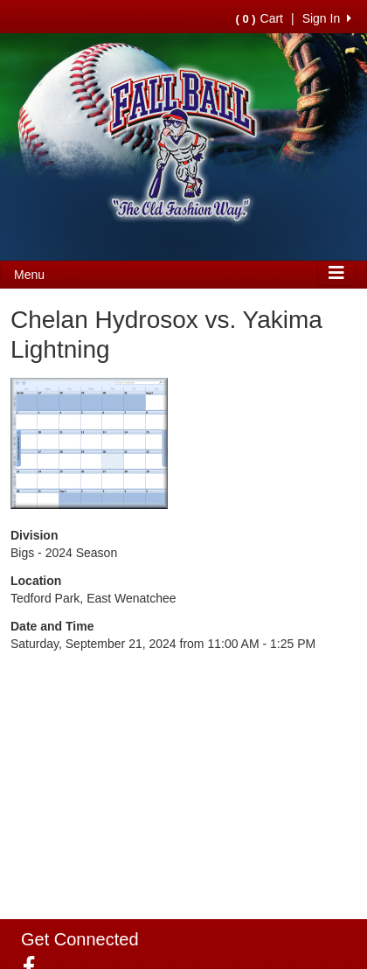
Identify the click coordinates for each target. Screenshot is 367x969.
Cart (259, 18)
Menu (29, 275)
